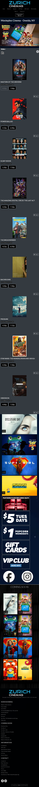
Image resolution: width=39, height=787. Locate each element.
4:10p (4, 128)
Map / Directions (4, 763)
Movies (8, 8)
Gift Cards (26, 8)
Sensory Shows (4, 755)
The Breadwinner (4, 712)
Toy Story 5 (3, 728)
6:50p (12, 246)
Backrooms (3, 714)
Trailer (36, 96)
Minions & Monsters (5, 737)
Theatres (22, 11)
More (16, 11)
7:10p (12, 207)
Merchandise (33, 8)
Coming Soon (4, 745)
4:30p (4, 365)
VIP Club (20, 8)
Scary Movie (3, 708)
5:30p (4, 167)
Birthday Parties (4, 772)
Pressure (3, 716)
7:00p (12, 88)
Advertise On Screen (5, 766)
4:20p (4, 207)
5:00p (4, 286)
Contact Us (3, 761)
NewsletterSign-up (19, 15)
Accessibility (3, 770)
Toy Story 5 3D (4, 730)
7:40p (12, 286)
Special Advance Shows (6, 749)
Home (4, 8)
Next (37, 51)
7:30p (12, 365)
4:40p (4, 404)
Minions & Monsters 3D (6, 739)
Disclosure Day (4, 726)
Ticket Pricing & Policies (6, 751)
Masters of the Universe (6, 704)
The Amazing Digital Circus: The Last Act (9, 710)
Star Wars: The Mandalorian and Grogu (9, 718)
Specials (14, 8)
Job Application (4, 765)
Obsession (3, 720)
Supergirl (3, 733)
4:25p (4, 246)
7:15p (12, 325)
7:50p (12, 167)
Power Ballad (3, 706)
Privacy (2, 768)
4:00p (4, 88)
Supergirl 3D (3, 735)
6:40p (12, 128)
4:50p (4, 325)
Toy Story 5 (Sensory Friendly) (7, 732)
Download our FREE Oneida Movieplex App (10, 774)
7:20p (12, 404)
